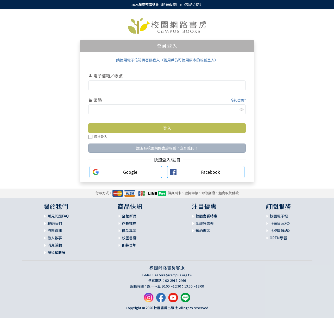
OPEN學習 (278, 237)
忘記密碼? (238, 99)
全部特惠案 (205, 223)
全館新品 (129, 216)
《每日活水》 (281, 223)
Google (130, 172)
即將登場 (129, 245)
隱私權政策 (56, 252)
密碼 (95, 99)
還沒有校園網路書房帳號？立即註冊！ (167, 148)
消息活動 (54, 245)
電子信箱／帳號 (105, 75)
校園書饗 (129, 237)
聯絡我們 (54, 223)
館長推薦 (129, 223)
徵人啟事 (54, 237)
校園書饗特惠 (206, 216)
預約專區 (203, 230)
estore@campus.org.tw (173, 274)
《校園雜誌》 (281, 230)
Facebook (210, 172)
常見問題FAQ (58, 216)
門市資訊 (54, 230)
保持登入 (97, 136)
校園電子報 (279, 216)
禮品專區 (129, 230)
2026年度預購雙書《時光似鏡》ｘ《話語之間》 (167, 4)
